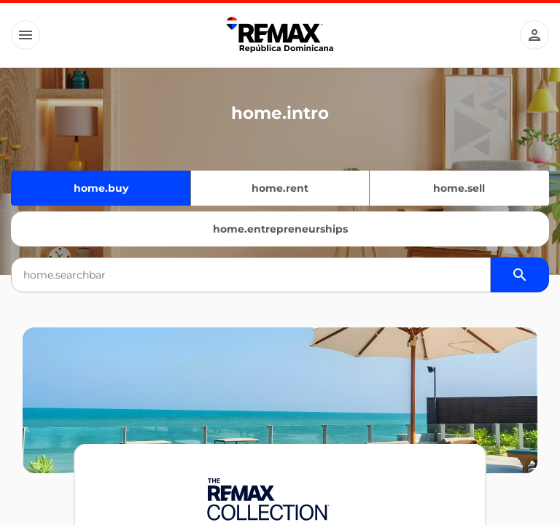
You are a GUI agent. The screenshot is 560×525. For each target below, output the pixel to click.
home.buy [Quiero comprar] (101, 188)
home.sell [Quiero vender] (459, 188)
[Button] (25, 35)
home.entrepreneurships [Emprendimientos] (280, 229)
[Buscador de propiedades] (520, 274)
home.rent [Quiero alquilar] (280, 188)
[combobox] (250, 274)
